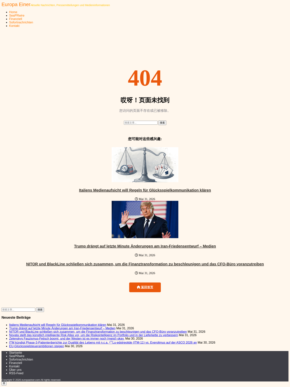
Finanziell (15, 19)
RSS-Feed (16, 373)
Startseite (15, 352)
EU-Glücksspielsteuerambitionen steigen (36, 346)
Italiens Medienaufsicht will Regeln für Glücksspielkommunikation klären (145, 190)
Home (13, 12)
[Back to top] (4, 383)
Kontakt (14, 25)
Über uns (15, 369)
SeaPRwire (16, 15)
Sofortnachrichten (21, 22)
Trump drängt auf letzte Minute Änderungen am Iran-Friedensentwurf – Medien (145, 246)
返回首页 (145, 287)
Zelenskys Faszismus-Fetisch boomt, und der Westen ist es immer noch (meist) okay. (66, 338)
